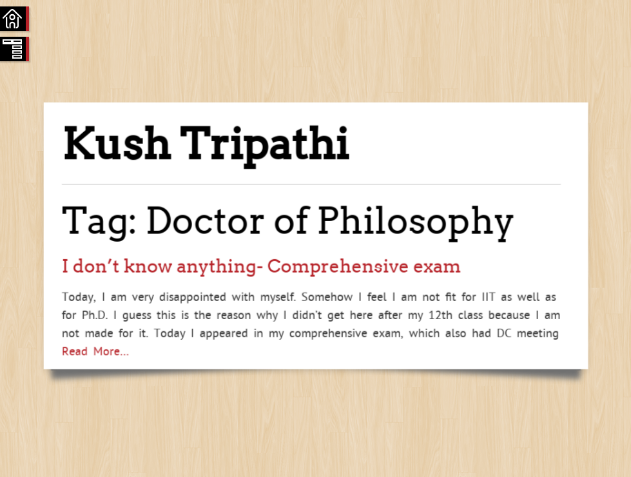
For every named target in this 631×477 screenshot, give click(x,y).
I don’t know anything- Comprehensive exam (261, 266)
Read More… (95, 350)
